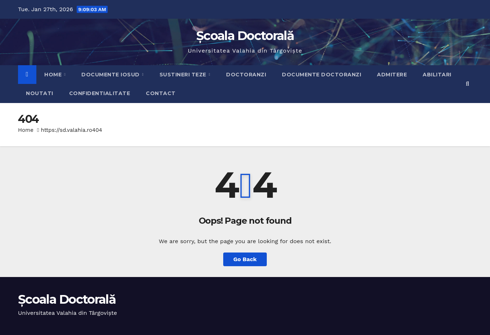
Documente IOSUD (111, 74)
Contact (161, 93)
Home (53, 74)
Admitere (392, 74)
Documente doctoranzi (321, 74)
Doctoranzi (246, 74)
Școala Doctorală (245, 35)
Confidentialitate (99, 93)
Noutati (39, 93)
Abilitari (437, 74)
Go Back (245, 259)
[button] (467, 83)
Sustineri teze (183, 74)
